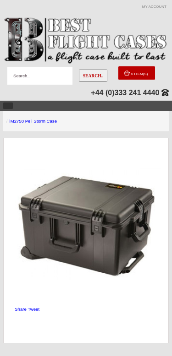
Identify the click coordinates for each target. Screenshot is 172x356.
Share (21, 309)
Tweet (33, 309)
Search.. (93, 75)
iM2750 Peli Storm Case (33, 121)
